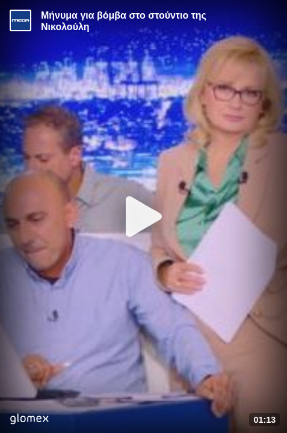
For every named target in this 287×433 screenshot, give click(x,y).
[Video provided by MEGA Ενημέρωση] (20, 20)
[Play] (144, 216)
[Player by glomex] (29, 420)
